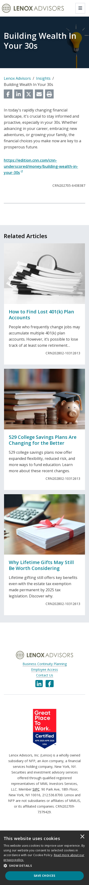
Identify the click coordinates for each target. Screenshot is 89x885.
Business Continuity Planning (45, 664)
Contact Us (44, 675)
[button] (44, 865)
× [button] (82, 837)
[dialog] (44, 858)
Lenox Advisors (17, 78)
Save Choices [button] (44, 876)
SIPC (36, 789)
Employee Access (44, 669)
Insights (43, 78)
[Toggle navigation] (80, 8)
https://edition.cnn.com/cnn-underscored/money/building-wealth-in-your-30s (41, 166)
